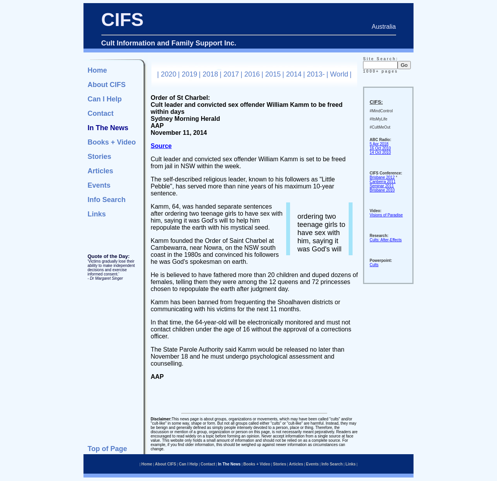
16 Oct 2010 (380, 148)
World (339, 74)
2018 (210, 74)
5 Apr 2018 (379, 144)
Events (99, 185)
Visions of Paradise (386, 215)
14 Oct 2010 (380, 152)
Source (161, 146)
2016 (252, 74)
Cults (374, 265)
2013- (316, 74)
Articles (100, 171)
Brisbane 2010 (382, 190)
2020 (168, 74)
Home (97, 70)
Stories (99, 156)
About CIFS (107, 85)
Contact (101, 113)
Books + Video (112, 142)
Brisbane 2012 (382, 177)
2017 (231, 74)
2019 (189, 74)
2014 (294, 74)
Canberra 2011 (383, 182)
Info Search (107, 200)
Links (97, 214)
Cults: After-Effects (386, 240)
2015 (273, 74)
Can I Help (105, 99)
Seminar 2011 (382, 186)
